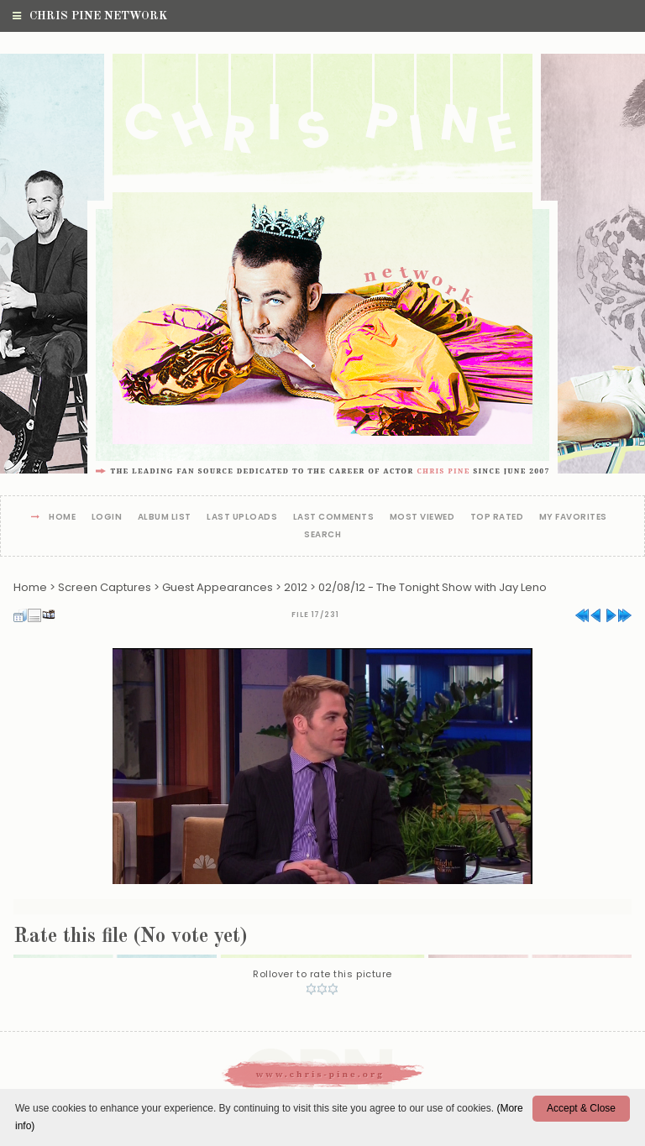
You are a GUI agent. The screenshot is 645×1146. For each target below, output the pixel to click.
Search (322, 535)
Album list (164, 517)
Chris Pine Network (90, 16)
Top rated (497, 517)
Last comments (334, 517)
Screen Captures (104, 587)
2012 (295, 587)
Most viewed (422, 517)
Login (107, 517)
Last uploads (242, 517)
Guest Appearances (217, 587)
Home (62, 517)
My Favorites (573, 517)
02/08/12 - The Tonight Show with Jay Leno (432, 587)
